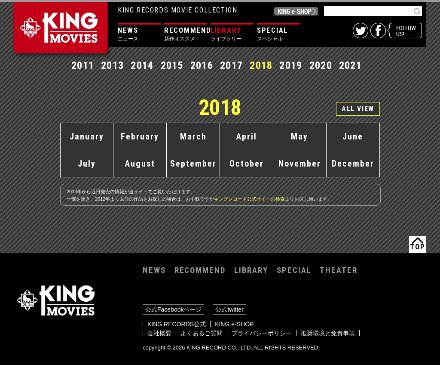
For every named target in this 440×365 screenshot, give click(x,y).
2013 (112, 65)
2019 (290, 65)
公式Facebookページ (173, 309)
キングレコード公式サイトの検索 (249, 198)
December (353, 163)
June (352, 136)
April (246, 136)
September (193, 163)
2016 (201, 65)
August (140, 163)
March (193, 136)
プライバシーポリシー (262, 333)
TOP (417, 246)
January (87, 136)
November (299, 163)
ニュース (139, 33)
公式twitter (229, 309)
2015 (172, 65)
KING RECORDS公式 (176, 324)
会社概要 (159, 333)
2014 (142, 65)
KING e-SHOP (296, 11)
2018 (261, 65)
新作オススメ (185, 33)
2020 (320, 65)
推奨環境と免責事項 (328, 333)
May (299, 136)
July (87, 163)
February (140, 136)
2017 (231, 65)
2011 (82, 65)
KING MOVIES (63, 31)
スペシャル (278, 33)
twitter (360, 30)
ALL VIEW (358, 109)
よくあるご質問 (201, 333)
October (246, 163)
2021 (350, 65)
